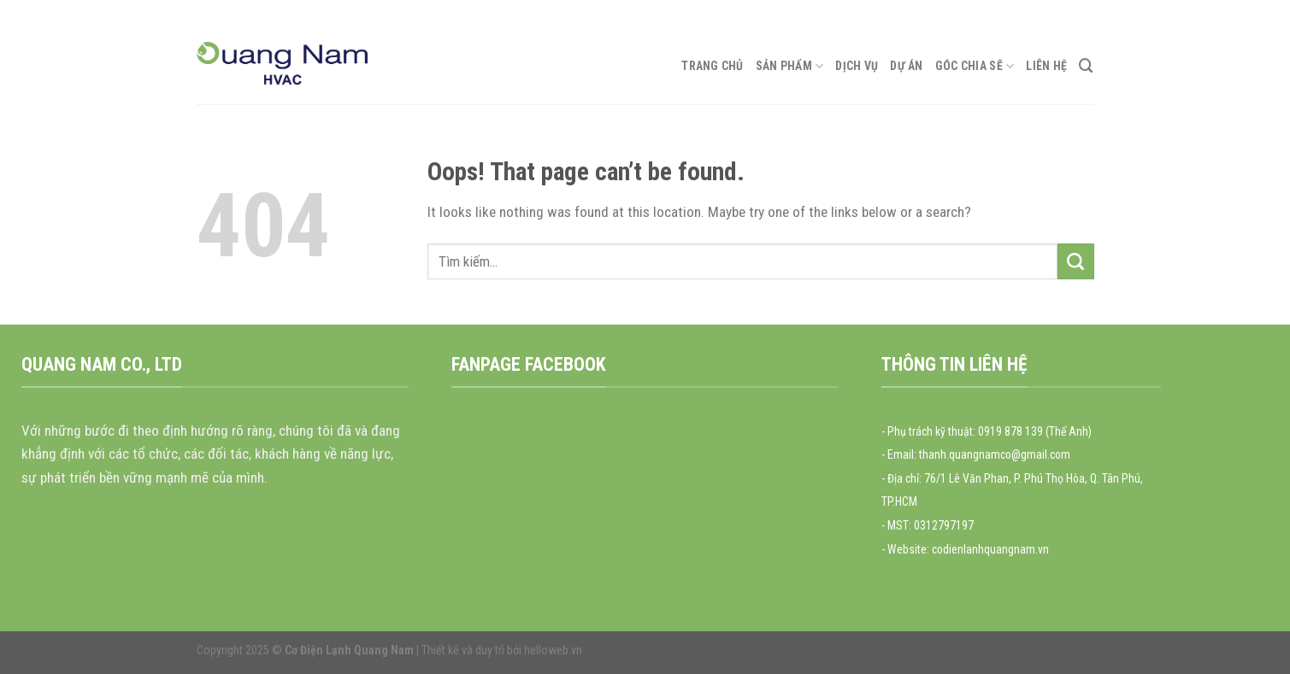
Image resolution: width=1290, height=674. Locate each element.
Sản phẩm (790, 66)
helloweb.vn (553, 650)
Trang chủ (712, 66)
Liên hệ (1046, 66)
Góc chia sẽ (975, 66)
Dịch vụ (856, 66)
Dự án (906, 66)
